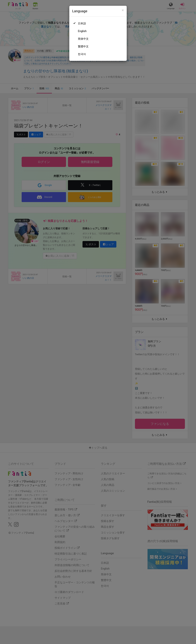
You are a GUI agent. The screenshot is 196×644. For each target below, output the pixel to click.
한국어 (82, 54)
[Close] (123, 10)
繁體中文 (83, 46)
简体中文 (83, 38)
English (82, 31)
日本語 (82, 23)
